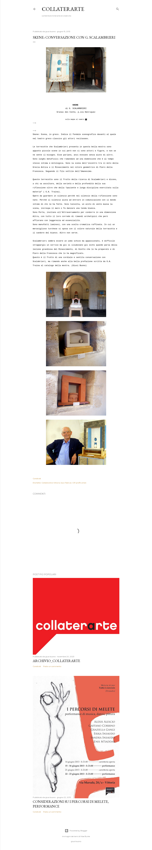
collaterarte (63, 9)
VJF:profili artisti (79, 483)
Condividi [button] (37, 478)
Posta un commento (52, 666)
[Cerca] (117, 8)
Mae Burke (85, 836)
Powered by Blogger (76, 831)
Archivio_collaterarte (56, 660)
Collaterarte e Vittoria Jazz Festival (56, 483)
